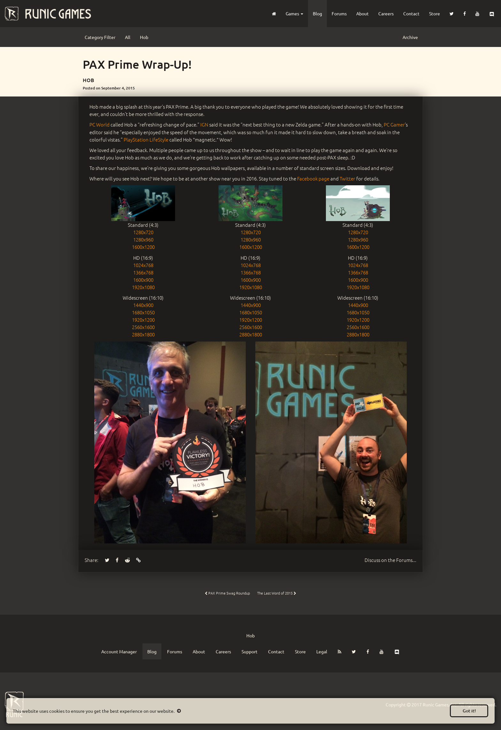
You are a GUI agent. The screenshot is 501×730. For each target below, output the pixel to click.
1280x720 (143, 232)
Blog (317, 13)
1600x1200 (143, 246)
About (362, 13)
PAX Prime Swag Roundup (227, 593)
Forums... (390, 560)
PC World (99, 124)
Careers (386, 13)
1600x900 (143, 279)
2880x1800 (143, 334)
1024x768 (143, 265)
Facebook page (313, 178)
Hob (144, 37)
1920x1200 (143, 319)
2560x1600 (143, 327)
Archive (410, 37)
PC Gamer (394, 124)
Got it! (469, 711)
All (127, 37)
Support (250, 651)
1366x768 (143, 272)
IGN (204, 124)
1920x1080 (143, 287)
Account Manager (119, 651)
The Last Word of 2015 (276, 593)
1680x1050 (143, 312)
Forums (339, 13)
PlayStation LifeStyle (146, 139)
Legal (321, 651)
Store (434, 13)
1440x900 (143, 305)
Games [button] (294, 13)
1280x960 (143, 239)
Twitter (347, 178)
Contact (411, 13)
